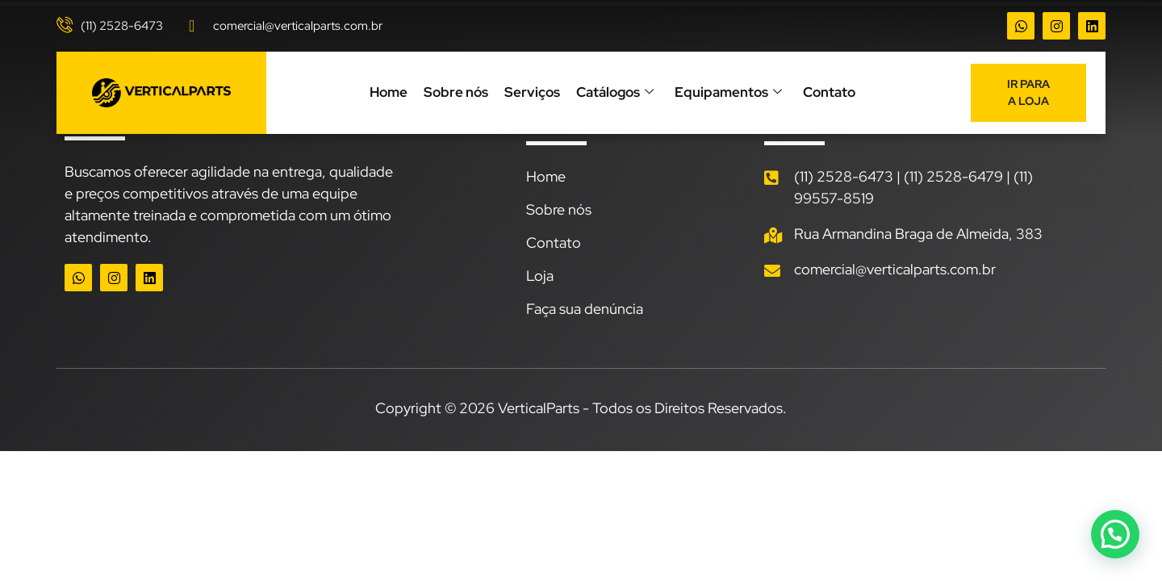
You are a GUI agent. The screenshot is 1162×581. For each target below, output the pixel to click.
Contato (829, 92)
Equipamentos (728, 92)
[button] (1114, 532)
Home (389, 92)
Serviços (532, 92)
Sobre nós (456, 92)
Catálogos (615, 92)
